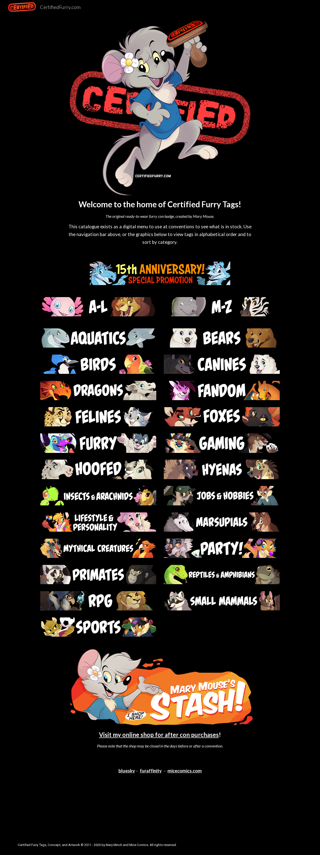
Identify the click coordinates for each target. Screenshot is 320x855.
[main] (160, 222)
